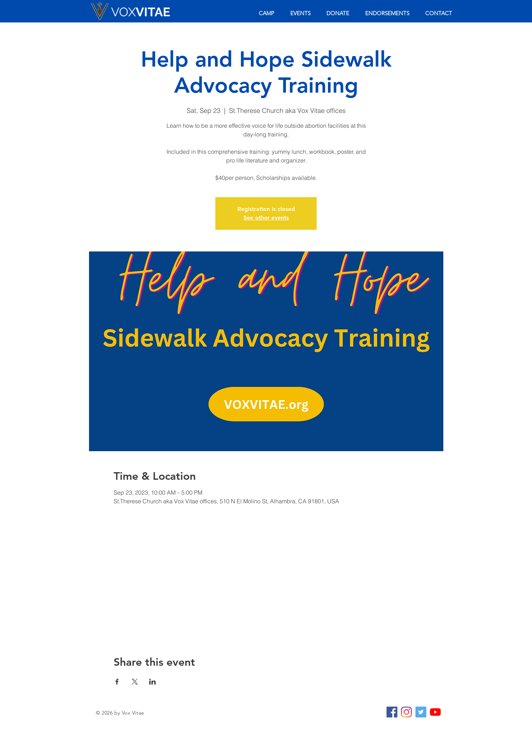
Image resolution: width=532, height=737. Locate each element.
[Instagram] (406, 712)
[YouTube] (435, 712)
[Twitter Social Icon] (420, 712)
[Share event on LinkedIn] (152, 682)
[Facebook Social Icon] (392, 712)
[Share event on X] (134, 682)
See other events (266, 217)
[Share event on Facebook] (117, 682)
